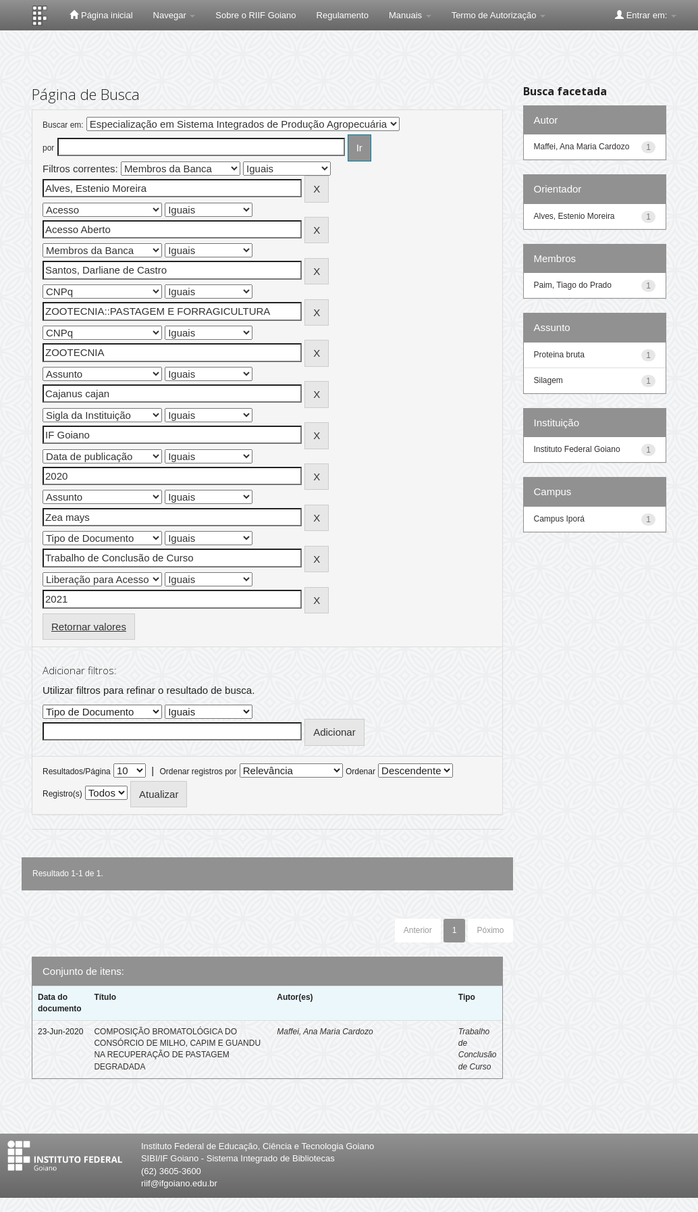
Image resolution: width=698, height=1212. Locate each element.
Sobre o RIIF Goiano (255, 15)
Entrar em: (645, 14)
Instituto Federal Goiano (577, 449)
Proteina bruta (559, 354)
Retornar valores (88, 626)
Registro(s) (62, 794)
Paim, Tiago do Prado (573, 285)
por (48, 148)
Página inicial (101, 14)
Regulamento (343, 15)
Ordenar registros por (197, 771)
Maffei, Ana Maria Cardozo (325, 1031)
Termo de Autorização (498, 15)
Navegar (174, 15)
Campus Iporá (559, 519)
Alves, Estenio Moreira (574, 216)
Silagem (548, 380)
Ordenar (360, 771)
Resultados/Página (77, 771)
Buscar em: (63, 125)
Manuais (410, 15)
